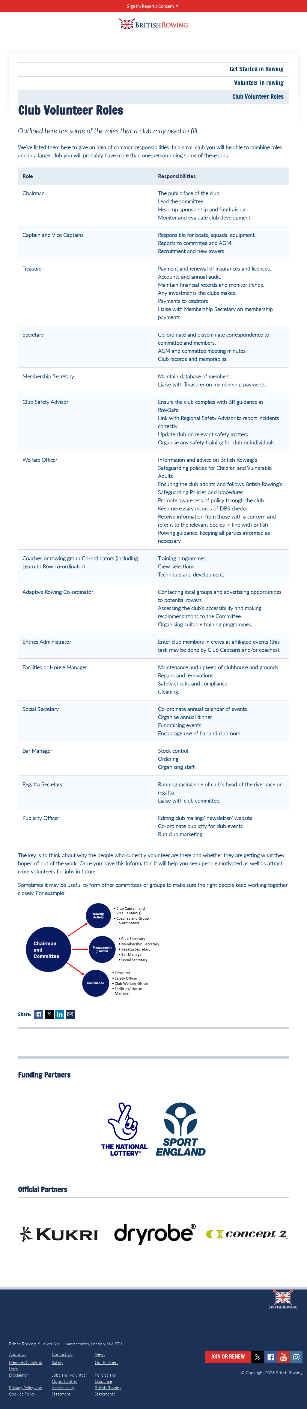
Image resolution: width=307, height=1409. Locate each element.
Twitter (49, 1014)
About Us (17, 1354)
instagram (296, 1357)
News (100, 1354)
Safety (57, 1362)
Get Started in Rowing (257, 69)
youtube (283, 1357)
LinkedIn (59, 1014)
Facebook (38, 1014)
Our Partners (106, 1362)
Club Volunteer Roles (258, 97)
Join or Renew (228, 1357)
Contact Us (62, 1354)
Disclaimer (18, 1374)
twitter (258, 1357)
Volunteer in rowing (259, 83)
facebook (270, 1357)
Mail (70, 1014)
